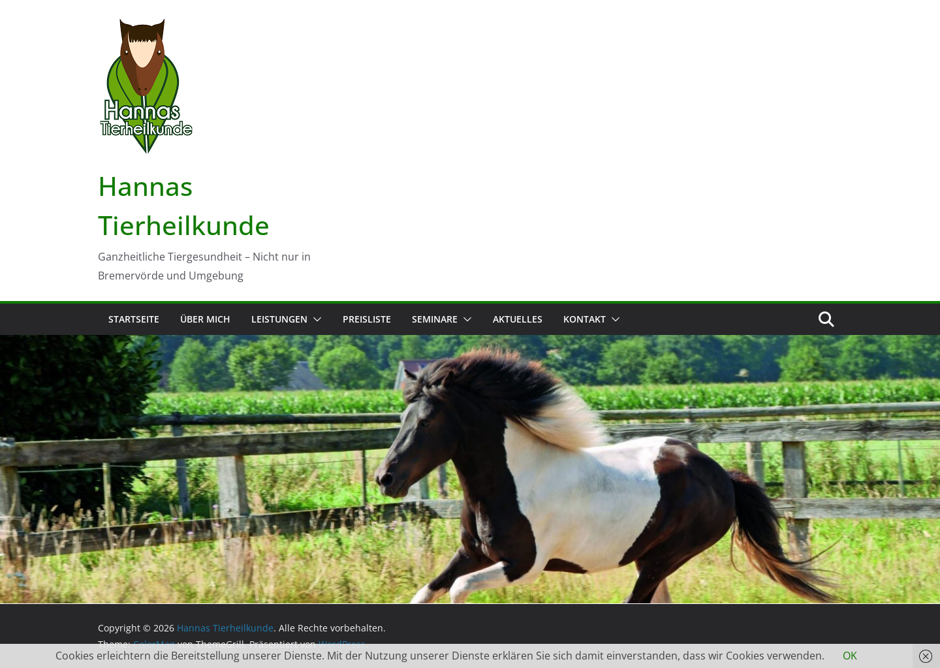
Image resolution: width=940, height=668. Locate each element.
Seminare (435, 319)
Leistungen (279, 319)
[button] (314, 319)
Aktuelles (517, 319)
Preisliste (367, 319)
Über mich (205, 319)
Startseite (133, 319)
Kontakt (584, 319)
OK (850, 655)
